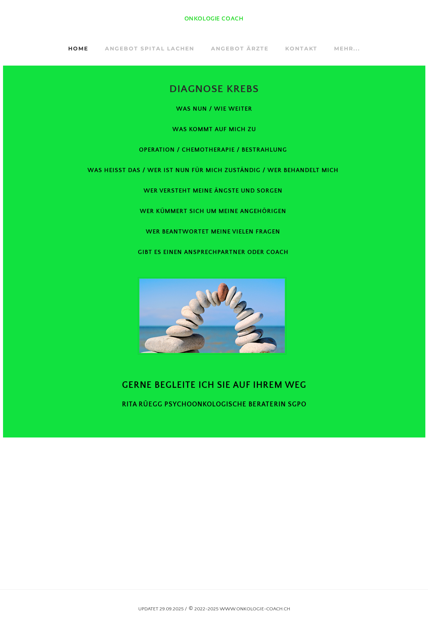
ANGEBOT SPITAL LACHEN (149, 48)
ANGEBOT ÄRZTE (240, 48)
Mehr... (347, 48)
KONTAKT (301, 48)
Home (78, 48)
